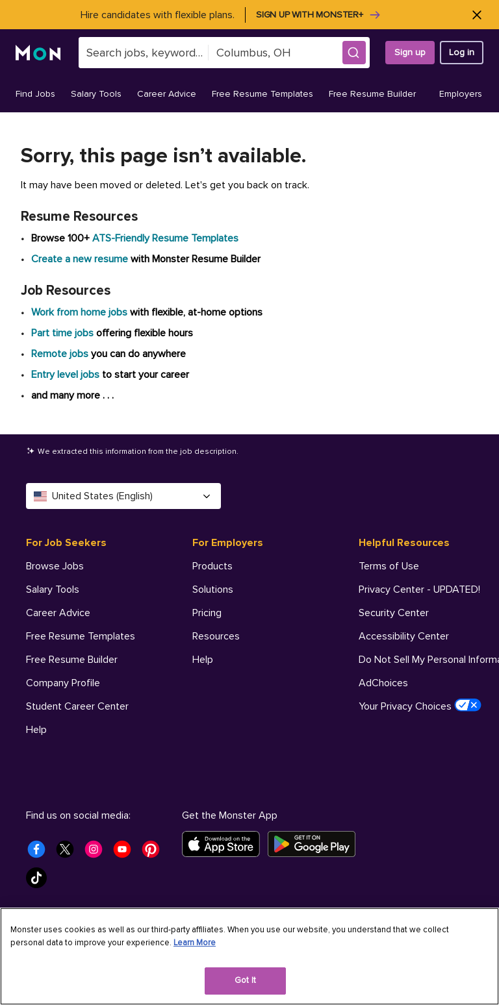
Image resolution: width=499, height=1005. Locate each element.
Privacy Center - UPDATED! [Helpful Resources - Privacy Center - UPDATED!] (419, 589)
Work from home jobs (79, 312)
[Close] (476, 14)
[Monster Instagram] (97, 853)
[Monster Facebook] (40, 853)
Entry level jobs (65, 374)
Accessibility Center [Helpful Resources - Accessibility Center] (404, 636)
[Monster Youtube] (126, 853)
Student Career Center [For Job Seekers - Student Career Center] (77, 706)
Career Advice (166, 93)
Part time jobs (62, 333)
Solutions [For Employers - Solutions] (212, 589)
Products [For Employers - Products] (212, 566)
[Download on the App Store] (225, 844)
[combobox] (144, 52)
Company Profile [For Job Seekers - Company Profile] (63, 682)
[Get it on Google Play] (315, 844)
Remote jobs (59, 353)
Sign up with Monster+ (318, 14)
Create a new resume (81, 259)
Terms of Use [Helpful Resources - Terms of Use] (389, 566)
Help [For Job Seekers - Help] (36, 729)
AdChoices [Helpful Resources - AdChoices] (383, 682)
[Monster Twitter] (69, 853)
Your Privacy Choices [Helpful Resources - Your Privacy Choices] (420, 706)
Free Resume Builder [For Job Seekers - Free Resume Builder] (72, 659)
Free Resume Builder (372, 93)
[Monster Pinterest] (154, 853)
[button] (354, 52)
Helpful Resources (404, 542)
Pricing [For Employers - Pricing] (207, 612)
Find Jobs (35, 93)
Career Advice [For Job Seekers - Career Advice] (58, 612)
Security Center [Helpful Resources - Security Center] (394, 612)
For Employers (227, 542)
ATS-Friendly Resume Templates (165, 238)
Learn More (194, 942)
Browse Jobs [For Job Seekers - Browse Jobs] (55, 566)
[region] (249, 956)
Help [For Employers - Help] (202, 659)
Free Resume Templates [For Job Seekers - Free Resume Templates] (80, 636)
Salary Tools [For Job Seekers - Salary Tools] (52, 589)
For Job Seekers (66, 542)
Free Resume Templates (262, 93)
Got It (245, 980)
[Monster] (39, 53)
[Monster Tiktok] (40, 881)
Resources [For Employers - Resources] (216, 636)
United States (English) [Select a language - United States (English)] (123, 496)
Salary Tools (96, 93)
